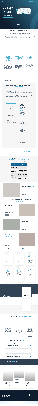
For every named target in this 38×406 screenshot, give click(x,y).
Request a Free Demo (15, 393)
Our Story (14, 392)
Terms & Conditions (27, 400)
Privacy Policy (23, 400)
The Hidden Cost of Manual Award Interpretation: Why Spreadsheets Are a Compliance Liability (7, 382)
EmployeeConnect (15, 400)
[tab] (11, 103)
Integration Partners (23, 393)
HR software (22, 392)
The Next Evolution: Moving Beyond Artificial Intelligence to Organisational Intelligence (19, 379)
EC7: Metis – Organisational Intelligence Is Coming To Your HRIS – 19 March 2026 (30, 382)
